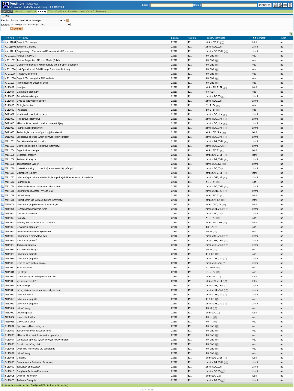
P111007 (9, 353)
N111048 (9, 290)
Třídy (50, 11)
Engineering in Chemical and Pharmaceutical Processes (45, 51)
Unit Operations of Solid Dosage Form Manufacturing (43, 69)
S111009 (9, 366)
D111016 (9, 123)
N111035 (9, 263)
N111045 (9, 281)
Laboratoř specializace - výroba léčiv (35, 191)
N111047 (9, 285)
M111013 (9, 182)
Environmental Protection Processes (35, 362)
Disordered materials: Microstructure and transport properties (47, 64)
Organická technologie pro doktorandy (36, 348)
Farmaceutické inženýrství (30, 128)
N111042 (9, 276)
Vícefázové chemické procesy (32, 114)
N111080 (9, 312)
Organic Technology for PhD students (35, 78)
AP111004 (10, 69)
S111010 (9, 371)
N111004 (9, 213)
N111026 (9, 254)
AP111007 (10, 83)
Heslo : (197, 5)
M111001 (9, 141)
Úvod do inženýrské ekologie (31, 101)
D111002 (9, 119)
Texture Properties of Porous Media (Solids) (38, 60)
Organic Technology (27, 42)
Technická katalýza (26, 159)
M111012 (9, 177)
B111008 (9, 105)
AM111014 (10, 51)
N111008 (9, 227)
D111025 (9, 137)
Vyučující (31, 11)
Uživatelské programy (27, 92)
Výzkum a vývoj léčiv (27, 281)
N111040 (9, 267)
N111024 (9, 249)
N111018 (9, 236)
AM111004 (10, 42)
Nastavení (101, 11)
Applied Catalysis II (26, 55)
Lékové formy (23, 195)
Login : (146, 5)
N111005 (9, 218)
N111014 (9, 231)
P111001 (9, 326)
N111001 (9, 209)
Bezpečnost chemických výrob (32, 141)
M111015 (9, 191)
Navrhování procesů (27, 240)
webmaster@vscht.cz (18, 385)
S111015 (9, 375)
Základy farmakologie (27, 96)
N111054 (9, 308)
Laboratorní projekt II (27, 258)
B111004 (9, 92)
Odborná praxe (24, 312)
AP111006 (10, 78)
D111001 (9, 114)
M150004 (9, 204)
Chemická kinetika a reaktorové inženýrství (38, 146)
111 (190, 42)
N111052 (9, 303)
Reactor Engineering (27, 73)
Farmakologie (24, 182)
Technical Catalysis (26, 46)
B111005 (9, 96)
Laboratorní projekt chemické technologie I (38, 204)
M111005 (9, 155)
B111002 (9, 87)
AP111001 (10, 55)
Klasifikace (60, 11)
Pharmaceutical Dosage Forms (32, 83)
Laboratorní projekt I (27, 254)
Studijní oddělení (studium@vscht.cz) (49, 385)
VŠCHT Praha (147, 389)
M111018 (9, 200)
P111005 (9, 344)
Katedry (42, 11)
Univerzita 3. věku (26, 317)
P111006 (9, 348)
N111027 (9, 258)
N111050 (9, 299)
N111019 (9, 240)
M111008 (9, 159)
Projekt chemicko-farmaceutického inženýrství (40, 200)
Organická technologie (28, 150)
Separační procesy (26, 155)
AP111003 (10, 64)
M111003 (9, 146)
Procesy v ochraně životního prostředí (36, 222)
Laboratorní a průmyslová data (32, 236)
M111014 (9, 186)
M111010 (9, 168)
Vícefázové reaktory (27, 173)
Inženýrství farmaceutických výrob (34, 231)
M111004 (9, 150)
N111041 (9, 272)
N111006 (9, 222)
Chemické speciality (27, 213)
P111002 (9, 330)
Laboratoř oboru (25, 294)
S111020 (9, 380)
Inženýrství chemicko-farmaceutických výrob (39, 186)
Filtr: (7, 16)
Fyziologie (22, 110)
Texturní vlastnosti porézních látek (34, 330)
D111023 (9, 132)
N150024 (9, 317)
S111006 (9, 362)
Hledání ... (20, 11)
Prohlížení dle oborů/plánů (81, 11)
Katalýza (21, 87)
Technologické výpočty (28, 164)
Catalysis (21, 357)
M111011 (9, 173)
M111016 (9, 195)
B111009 (9, 110)
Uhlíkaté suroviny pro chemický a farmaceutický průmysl (45, 168)
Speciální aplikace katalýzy (30, 326)
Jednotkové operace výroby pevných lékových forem (43, 137)
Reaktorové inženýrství (28, 119)
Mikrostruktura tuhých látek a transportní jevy (39, 335)
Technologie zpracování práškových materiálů (39, 132)
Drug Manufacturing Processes (32, 371)
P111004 (9, 339)
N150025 (9, 321)
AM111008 (10, 46)
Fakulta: (5, 20)
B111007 (9, 101)
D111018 (9, 128)
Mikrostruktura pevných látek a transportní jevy (40, 123)
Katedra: (5, 24)
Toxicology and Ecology (28, 366)
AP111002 (10, 60)
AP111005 (10, 73)
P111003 (9, 335)
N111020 (9, 245)
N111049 (9, 294)
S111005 (9, 357)
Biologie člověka (25, 105)
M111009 (9, 164)
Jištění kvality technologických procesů (36, 276)
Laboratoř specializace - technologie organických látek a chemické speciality (55, 177)
